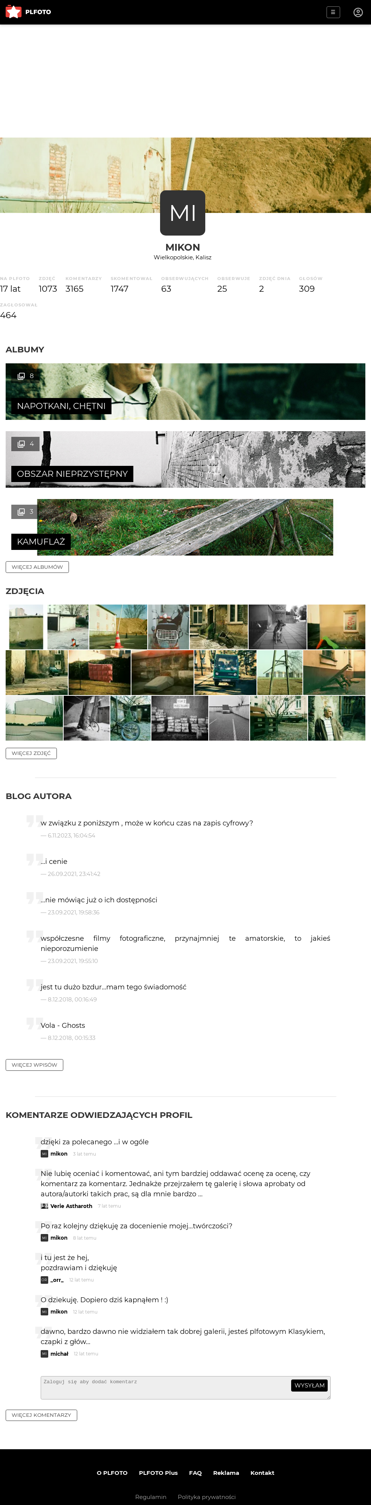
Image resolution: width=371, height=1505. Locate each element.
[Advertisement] (185, 81)
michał (59, 1321)
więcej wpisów (34, 1032)
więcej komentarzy (41, 1386)
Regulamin (150, 1467)
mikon (182, 247)
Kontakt (262, 1443)
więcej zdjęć (31, 721)
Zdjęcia (25, 523)
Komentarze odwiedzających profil (99, 1082)
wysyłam (310, 1352)
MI (183, 213)
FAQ (195, 1443)
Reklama (226, 1443)
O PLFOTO (112, 1443)
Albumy (25, 349)
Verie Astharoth (71, 1173)
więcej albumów (37, 499)
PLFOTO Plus (158, 1443)
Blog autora (39, 763)
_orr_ (57, 1247)
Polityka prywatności (207, 1467)
